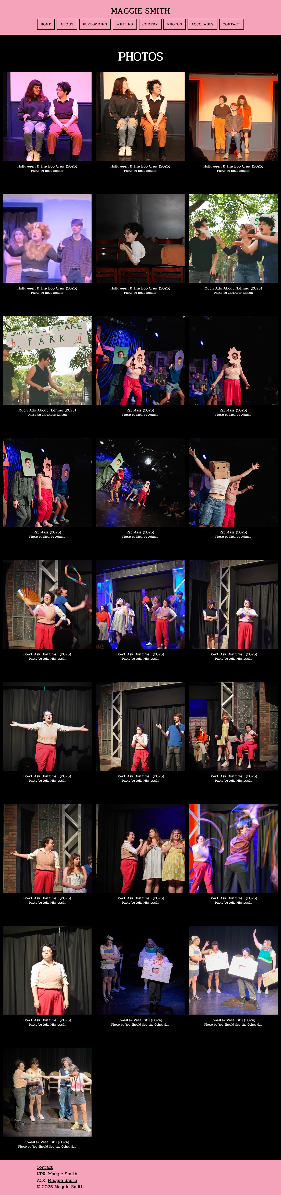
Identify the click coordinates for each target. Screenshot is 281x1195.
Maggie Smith (62, 1173)
